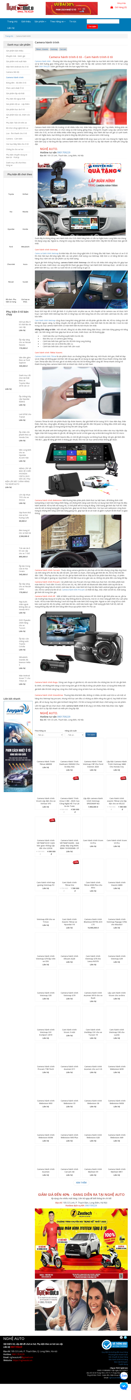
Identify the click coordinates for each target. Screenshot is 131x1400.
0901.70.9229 (18, 1354)
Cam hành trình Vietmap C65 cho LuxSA (116, 1032)
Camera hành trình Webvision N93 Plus (69, 1136)
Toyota (11, 194)
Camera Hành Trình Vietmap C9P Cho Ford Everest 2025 (93, 764)
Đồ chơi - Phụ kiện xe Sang (11, 300)
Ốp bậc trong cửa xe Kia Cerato (24, 568)
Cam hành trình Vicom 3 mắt (69, 1030)
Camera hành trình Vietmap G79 (69, 994)
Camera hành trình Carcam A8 (69, 1170)
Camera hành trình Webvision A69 (117, 1136)
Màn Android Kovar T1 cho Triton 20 (24, 678)
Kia (11, 211)
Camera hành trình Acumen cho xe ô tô (93, 1067)
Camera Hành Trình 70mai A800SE (46, 762)
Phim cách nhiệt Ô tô (15, 88)
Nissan (11, 282)
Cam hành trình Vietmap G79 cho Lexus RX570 (93, 959)
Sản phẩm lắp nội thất (15, 93)
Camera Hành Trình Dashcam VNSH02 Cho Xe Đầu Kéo (69, 764)
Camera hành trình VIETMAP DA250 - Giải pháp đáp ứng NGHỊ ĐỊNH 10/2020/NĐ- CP (69, 844)
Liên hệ (10, 28)
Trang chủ (12, 21)
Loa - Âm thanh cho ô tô (16, 133)
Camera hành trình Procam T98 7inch (46, 1067)
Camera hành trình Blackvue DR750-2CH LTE (93, 922)
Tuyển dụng (123, 1364)
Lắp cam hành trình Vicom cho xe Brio (117, 994)
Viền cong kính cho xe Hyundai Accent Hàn (25, 454)
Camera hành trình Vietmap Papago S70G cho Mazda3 (117, 922)
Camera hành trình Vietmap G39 (117, 957)
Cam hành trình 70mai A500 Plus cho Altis (93, 885)
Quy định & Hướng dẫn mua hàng (115, 1352)
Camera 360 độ (12, 72)
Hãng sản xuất (71, 731)
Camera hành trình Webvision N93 (46, 1102)
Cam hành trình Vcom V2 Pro (93, 841)
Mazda (25, 211)
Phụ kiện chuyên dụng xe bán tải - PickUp (16, 156)
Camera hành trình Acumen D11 (69, 1067)
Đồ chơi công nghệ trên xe (17, 128)
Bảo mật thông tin (121, 1362)
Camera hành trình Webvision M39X (46, 1136)
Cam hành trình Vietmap (45, 320)
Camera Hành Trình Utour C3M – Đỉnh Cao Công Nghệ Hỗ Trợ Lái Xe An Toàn (69, 802)
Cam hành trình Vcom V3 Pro (117, 841)
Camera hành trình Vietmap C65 (46, 994)
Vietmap (53, 49)
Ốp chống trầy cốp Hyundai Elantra (25, 399)
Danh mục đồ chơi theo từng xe (16, 163)
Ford (11, 246)
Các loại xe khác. (25, 300)
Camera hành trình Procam (73, 589)
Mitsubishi (25, 246)
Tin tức (72, 21)
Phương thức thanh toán (118, 1354)
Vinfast (25, 194)
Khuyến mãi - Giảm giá (15, 56)
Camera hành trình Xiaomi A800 (117, 883)
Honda (25, 229)
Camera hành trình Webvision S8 (93, 1102)
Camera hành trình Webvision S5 (69, 1102)
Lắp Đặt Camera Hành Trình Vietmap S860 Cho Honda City (117, 764)
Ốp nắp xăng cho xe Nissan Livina (25, 586)
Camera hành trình (15, 77)
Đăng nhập (121, 3)
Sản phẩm (40, 21)
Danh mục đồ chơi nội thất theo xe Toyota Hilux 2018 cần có (25, 380)
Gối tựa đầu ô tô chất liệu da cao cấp (25, 324)
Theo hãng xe (57, 21)
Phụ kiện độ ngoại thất (15, 98)
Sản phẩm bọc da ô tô (15, 109)
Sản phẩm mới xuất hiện (16, 61)
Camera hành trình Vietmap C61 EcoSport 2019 (46, 1032)
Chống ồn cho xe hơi (14, 149)
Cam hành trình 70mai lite (69, 883)
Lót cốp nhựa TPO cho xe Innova (24, 497)
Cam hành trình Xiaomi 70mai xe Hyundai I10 (69, 922)
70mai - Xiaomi (42, 49)
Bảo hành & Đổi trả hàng (118, 1359)
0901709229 (44, 66)
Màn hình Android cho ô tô (17, 66)
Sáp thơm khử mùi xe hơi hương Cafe (25, 515)
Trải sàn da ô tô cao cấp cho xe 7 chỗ (24, 551)
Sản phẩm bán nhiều (14, 50)
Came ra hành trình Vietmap (47, 253)
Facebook (123, 1337)
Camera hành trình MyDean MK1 (117, 1170)
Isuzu (25, 264)
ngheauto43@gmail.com (118, 1377)
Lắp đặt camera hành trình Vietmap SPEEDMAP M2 (93, 801)
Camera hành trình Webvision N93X (117, 1102)
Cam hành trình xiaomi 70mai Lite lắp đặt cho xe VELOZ (117, 801)
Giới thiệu (26, 21)
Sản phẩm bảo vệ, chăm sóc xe (18, 116)
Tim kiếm (92, 26)
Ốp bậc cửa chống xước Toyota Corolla (24, 642)
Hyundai (11, 229)
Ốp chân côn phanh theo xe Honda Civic (25, 435)
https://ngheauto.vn (22, 1360)
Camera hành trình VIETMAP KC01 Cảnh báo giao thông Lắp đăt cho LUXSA (46, 844)
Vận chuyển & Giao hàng (118, 1357)
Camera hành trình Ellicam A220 (69, 957)
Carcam (63, 49)
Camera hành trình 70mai (45, 356)
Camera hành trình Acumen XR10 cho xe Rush (93, 995)
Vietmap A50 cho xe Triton (46, 920)
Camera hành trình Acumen (46, 1170)
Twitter (127, 1337)
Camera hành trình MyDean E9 (93, 1170)
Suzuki (25, 282)
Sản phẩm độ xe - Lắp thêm (18, 104)
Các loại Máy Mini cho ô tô (17, 144)
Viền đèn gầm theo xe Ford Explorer (25, 360)
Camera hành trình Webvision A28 (93, 1136)
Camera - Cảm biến (14, 138)
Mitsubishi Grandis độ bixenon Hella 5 (24, 661)
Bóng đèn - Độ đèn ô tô (16, 82)
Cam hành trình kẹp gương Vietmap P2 (46, 883)
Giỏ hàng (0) (118, 7)
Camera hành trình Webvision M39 (117, 1067)
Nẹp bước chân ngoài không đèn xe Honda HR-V (24, 605)
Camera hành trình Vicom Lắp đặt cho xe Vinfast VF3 (45, 801)
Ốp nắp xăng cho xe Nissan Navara (25, 342)
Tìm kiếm (91, 734)
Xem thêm (81, 1182)
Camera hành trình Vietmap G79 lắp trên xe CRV (45, 959)
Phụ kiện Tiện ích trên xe (16, 122)
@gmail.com (27, 1357)
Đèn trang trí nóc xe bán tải (25, 531)
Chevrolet (11, 264)
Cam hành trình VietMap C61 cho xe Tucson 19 (93, 1032)
